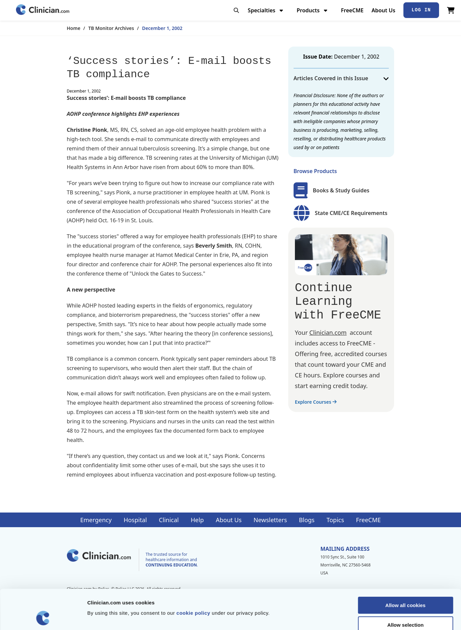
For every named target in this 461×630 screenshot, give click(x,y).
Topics (335, 520)
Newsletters (270, 520)
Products (313, 10)
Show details (349, 617)
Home (74, 28)
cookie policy (193, 575)
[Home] (42, 10)
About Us (383, 10)
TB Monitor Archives (111, 28)
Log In (421, 10)
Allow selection (405, 587)
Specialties (266, 10)
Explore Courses (316, 402)
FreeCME (352, 10)
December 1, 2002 (162, 28)
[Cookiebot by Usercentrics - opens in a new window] (43, 617)
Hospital (135, 520)
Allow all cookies (405, 568)
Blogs (307, 520)
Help (197, 520)
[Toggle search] (236, 10)
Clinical (169, 520)
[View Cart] (451, 10)
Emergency (96, 520)
